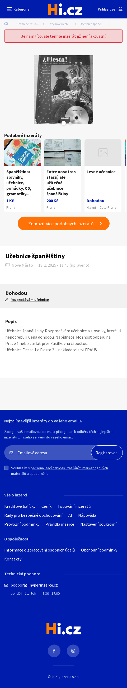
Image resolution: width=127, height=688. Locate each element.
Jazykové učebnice (60, 24)
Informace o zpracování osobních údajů (39, 550)
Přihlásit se (106, 9)
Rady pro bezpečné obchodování (33, 515)
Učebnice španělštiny (94, 24)
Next (70, 123)
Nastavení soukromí (98, 524)
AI (70, 515)
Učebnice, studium (29, 24)
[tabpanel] (63, 89)
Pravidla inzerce (59, 524)
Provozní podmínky (21, 524)
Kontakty (12, 559)
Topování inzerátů (74, 506)
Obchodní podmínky (99, 550)
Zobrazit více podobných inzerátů (61, 224)
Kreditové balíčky (19, 506)
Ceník (46, 506)
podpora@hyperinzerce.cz (34, 585)
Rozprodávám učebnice (30, 299)
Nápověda (87, 515)
